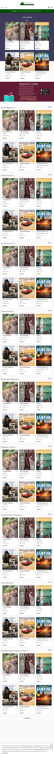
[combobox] (24, 7)
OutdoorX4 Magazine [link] (26, 72)
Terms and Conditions (26, 746)
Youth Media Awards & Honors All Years (14, 651)
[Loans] (48, 7)
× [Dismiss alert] (48, 11)
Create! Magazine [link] (10, 42)
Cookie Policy (5, 753)
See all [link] (27, 20)
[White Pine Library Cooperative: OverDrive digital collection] (27, 3)
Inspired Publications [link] (11, 72)
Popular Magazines (8, 108)
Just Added (27, 17)
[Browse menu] (51, 7)
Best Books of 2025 (8, 447)
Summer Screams (7, 311)
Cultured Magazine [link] (25, 42)
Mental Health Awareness (10, 379)
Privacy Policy (37, 746)
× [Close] (51, 747)
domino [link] (37, 42)
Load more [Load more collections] (27, 718)
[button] (18, 42)
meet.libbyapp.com (31, 99)
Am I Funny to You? (8, 243)
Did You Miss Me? (7, 583)
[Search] (2, 7)
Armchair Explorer (7, 176)
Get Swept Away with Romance (12, 515)
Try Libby (14, 11)
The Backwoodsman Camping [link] (41, 72)
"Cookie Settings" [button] (40, 749)
